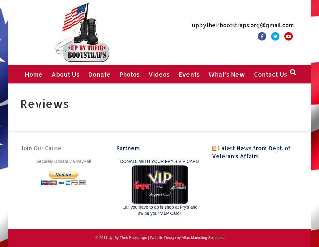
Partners (128, 147)
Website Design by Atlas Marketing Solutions (186, 238)
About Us (65, 74)
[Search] (293, 72)
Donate (99, 74)
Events (189, 74)
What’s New (226, 74)
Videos (159, 74)
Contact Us (270, 74)
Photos (129, 74)
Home (34, 74)
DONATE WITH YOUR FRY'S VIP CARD (159, 161)
